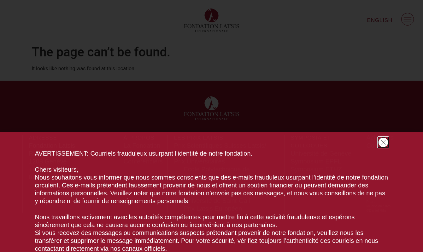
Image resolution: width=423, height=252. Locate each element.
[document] (211, 126)
